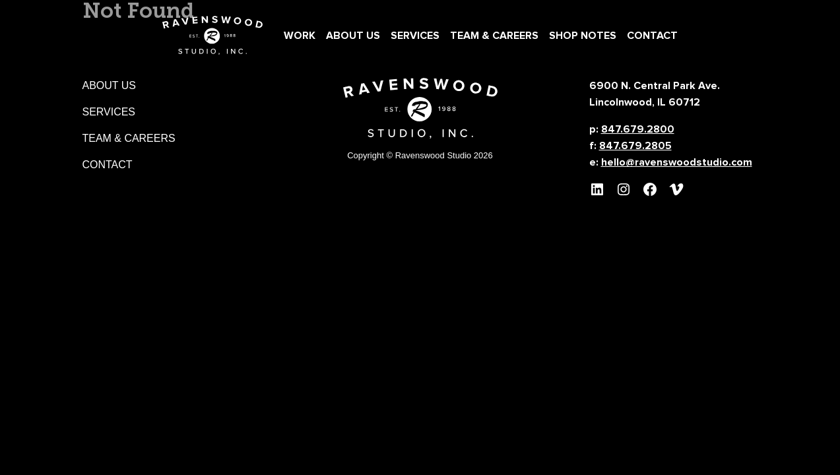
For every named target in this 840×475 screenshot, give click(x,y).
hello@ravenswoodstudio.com (676, 162)
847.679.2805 (635, 146)
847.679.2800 (637, 129)
